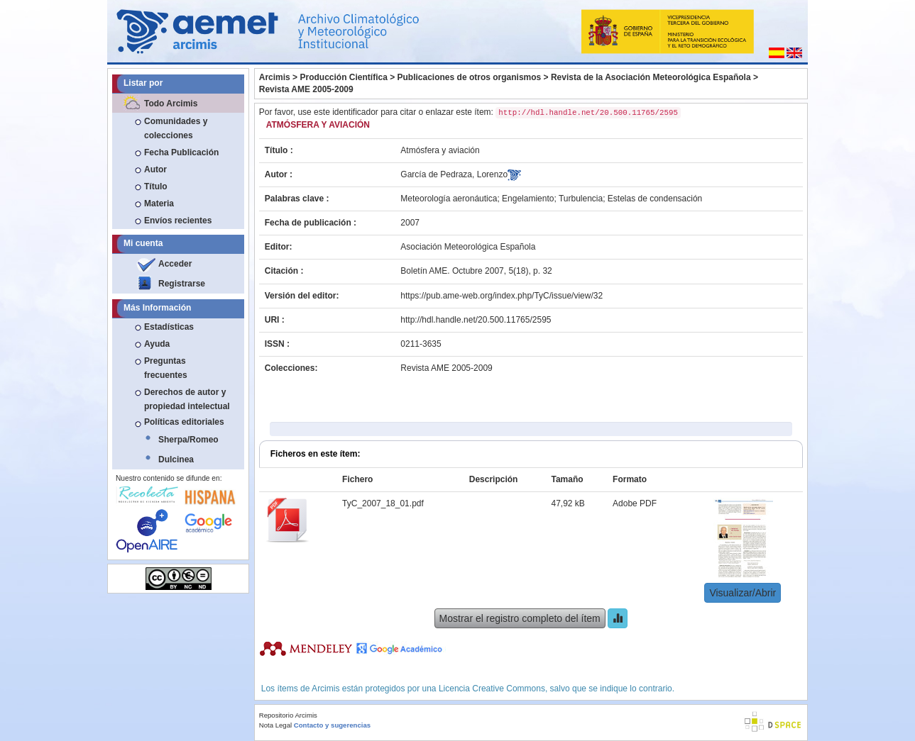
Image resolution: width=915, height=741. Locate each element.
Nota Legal (275, 725)
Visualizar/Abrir (742, 592)
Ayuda (157, 344)
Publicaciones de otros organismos (470, 77)
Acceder (175, 264)
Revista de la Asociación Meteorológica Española (651, 77)
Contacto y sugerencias (332, 725)
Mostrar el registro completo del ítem (520, 618)
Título (156, 186)
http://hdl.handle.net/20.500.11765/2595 (475, 320)
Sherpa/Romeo (188, 440)
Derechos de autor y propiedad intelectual (187, 399)
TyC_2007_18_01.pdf (383, 503)
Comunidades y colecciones (175, 128)
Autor (155, 169)
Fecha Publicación (181, 152)
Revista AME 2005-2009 (306, 89)
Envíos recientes (178, 220)
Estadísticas (169, 327)
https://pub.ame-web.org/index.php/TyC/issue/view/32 (501, 296)
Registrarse (181, 284)
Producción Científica (343, 77)
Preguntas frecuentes (165, 368)
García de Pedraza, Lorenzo (454, 174)
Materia (159, 203)
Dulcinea (176, 459)
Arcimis (274, 77)
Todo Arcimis (170, 103)
